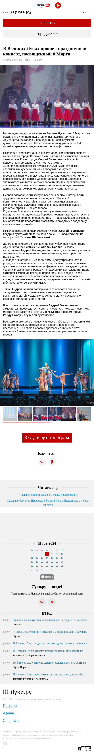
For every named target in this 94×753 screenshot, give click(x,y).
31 (62, 566)
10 (62, 554)
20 (42, 562)
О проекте (11, 720)
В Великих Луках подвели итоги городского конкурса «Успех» (50, 643)
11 (32, 558)
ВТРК (47, 613)
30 (57, 566)
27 (37, 550)
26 (32, 550)
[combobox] (47, 34)
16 (57, 558)
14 (47, 558)
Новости (46, 23)
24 (62, 562)
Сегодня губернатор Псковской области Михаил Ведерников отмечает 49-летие (48, 502)
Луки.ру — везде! (47, 587)
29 (47, 550)
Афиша (9, 713)
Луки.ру (37, 738)
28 (42, 550)
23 (57, 562)
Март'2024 (47, 543)
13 (42, 558)
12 (37, 558)
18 (32, 562)
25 (32, 566)
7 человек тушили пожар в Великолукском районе (48, 494)
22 (52, 562)
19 (37, 562)
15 (52, 558)
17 (62, 558)
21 (47, 562)
